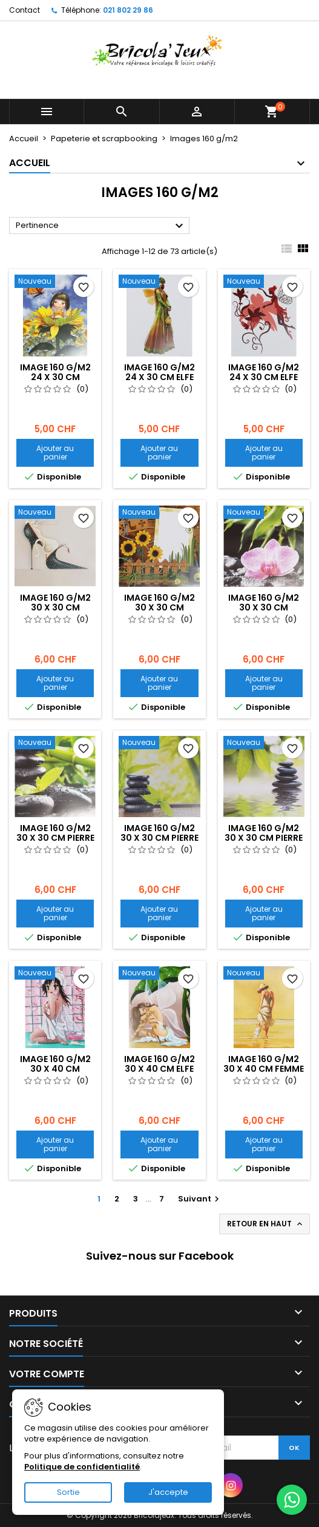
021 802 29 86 (128, 10)
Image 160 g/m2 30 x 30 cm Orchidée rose (263, 607)
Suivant (200, 1199)
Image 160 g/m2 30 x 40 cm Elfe (159, 1064)
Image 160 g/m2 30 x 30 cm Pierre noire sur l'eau (264, 838)
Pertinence (101, 226)
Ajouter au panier (55, 452)
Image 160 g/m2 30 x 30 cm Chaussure (55, 607)
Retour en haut (265, 1223)
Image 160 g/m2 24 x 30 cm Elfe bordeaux (263, 377)
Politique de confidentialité (82, 1466)
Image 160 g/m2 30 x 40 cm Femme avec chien (263, 1068)
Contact (24, 10)
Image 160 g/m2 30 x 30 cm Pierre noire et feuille (159, 838)
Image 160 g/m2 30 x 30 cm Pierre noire (55, 838)
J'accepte (168, 1492)
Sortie (68, 1492)
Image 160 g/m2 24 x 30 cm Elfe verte (159, 377)
